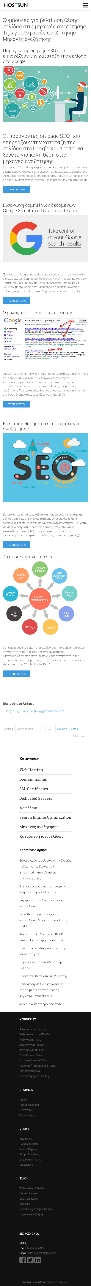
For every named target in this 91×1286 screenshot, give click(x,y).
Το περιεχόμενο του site (28, 557)
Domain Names (28, 1193)
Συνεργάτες (26, 1110)
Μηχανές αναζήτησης (39, 826)
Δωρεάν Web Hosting (31, 1044)
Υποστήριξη (26, 1138)
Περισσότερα (17, 189)
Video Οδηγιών (28, 1149)
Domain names (33, 779)
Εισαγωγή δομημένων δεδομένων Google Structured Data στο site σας (40, 207)
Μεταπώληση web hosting (34, 1076)
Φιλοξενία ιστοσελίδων (32, 1029)
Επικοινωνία (26, 1164)
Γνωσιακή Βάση (28, 1143)
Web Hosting (31, 769)
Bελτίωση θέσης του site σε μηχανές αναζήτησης (42, 426)
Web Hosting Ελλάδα (31, 1188)
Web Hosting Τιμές (30, 1039)
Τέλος (74, 728)
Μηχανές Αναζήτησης (31, 1214)
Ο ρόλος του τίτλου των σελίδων (37, 312)
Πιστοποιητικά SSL (30, 1070)
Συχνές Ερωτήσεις (30, 1159)
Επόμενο (62, 728)
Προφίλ (23, 1099)
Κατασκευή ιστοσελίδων (41, 836)
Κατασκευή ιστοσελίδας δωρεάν (37, 1065)
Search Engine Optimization (45, 817)
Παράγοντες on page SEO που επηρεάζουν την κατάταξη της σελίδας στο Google (44, 55)
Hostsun (16, 5)
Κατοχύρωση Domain (31, 1050)
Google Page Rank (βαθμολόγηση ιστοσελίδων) (34, 711)
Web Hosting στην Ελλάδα (34, 1034)
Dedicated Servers (35, 798)
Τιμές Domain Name (31, 1055)
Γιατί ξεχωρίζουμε (29, 1104)
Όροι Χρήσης (27, 1115)
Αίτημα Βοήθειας (29, 1154)
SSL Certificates (33, 788)
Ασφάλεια (28, 807)
